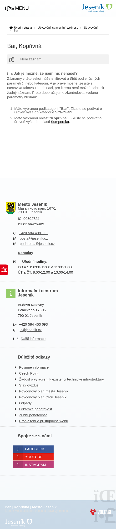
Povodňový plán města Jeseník (44, 391)
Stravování (90, 27)
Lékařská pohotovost (35, 409)
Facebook (35, 449)
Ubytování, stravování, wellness (58, 27)
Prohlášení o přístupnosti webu (43, 421)
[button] (17, 8)
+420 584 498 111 (33, 233)
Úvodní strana (96, 8)
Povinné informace (34, 367)
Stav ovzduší (29, 385)
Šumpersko (60, 122)
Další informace (33, 339)
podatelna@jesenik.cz (37, 244)
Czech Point (28, 373)
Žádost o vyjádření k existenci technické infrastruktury (61, 379)
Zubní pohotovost (33, 415)
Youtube (33, 457)
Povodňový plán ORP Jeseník (42, 397)
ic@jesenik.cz (31, 330)
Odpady (25, 403)
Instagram (35, 465)
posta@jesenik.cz (34, 238)
